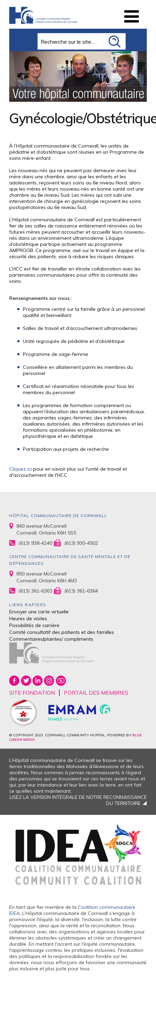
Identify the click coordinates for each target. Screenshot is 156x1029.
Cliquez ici (21, 469)
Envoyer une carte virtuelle (39, 612)
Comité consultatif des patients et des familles (61, 632)
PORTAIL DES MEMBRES (96, 692)
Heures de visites (28, 618)
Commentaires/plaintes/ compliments (51, 639)
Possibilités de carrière (34, 625)
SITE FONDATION (32, 692)
